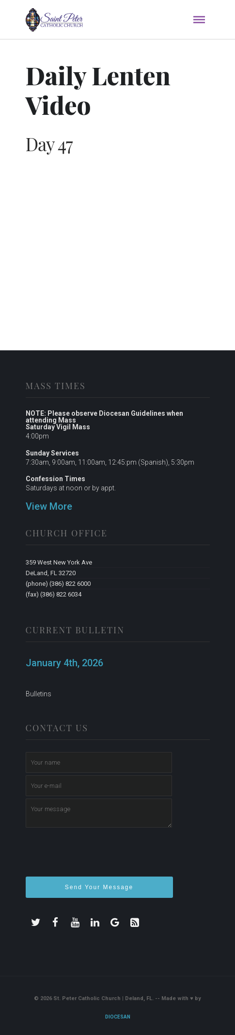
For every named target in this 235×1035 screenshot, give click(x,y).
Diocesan (117, 1016)
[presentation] (99, 856)
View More (49, 506)
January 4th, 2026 (64, 663)
